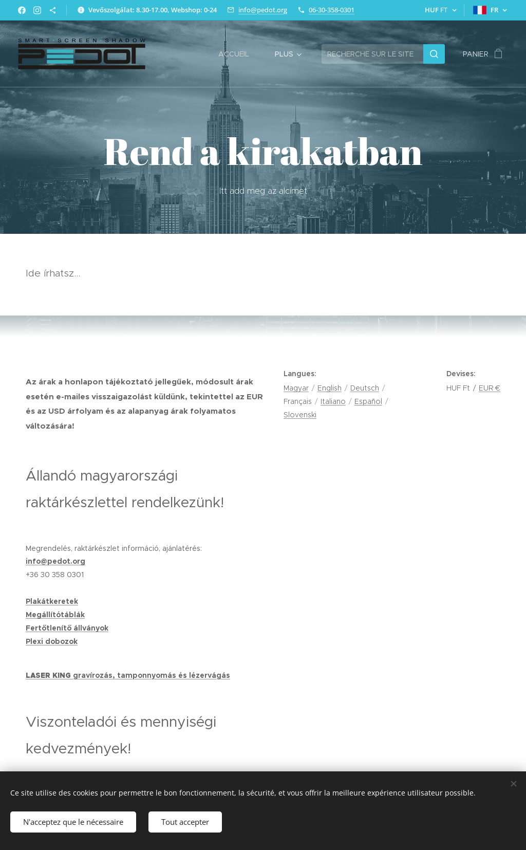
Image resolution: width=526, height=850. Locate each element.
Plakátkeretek (52, 601)
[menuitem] (239, 54)
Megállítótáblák (55, 614)
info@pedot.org (262, 9)
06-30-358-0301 (331, 9)
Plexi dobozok (52, 641)
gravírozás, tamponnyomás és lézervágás (151, 675)
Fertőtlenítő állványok (67, 628)
